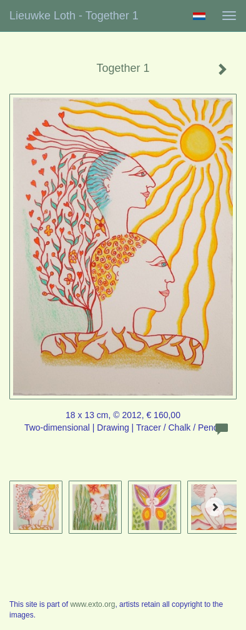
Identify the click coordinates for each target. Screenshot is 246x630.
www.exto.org (92, 604)
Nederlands (199, 16)
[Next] (214, 507)
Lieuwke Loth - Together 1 (74, 15)
